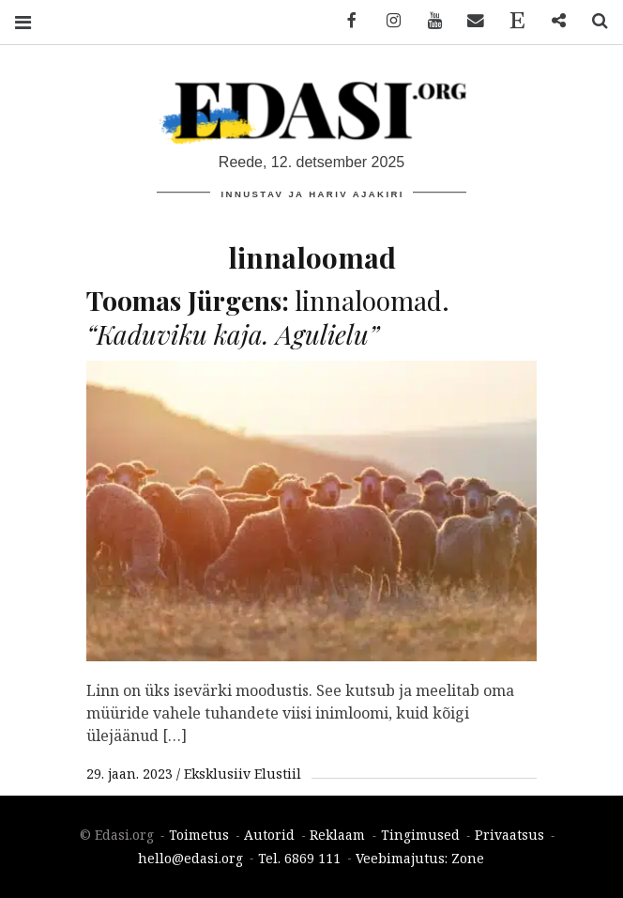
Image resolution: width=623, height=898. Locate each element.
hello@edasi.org (190, 858)
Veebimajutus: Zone (420, 858)
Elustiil (277, 773)
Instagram (386, 21)
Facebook (345, 21)
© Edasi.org (117, 835)
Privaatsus (509, 835)
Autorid (269, 835)
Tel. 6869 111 (299, 858)
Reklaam (337, 835)
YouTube (428, 21)
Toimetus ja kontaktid (510, 21)
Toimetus (199, 835)
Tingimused (420, 835)
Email (469, 21)
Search (593, 21)
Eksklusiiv (217, 773)
